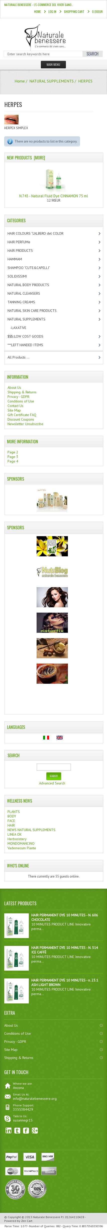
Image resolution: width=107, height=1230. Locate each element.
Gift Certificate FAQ (22, 415)
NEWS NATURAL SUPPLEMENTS (31, 830)
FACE (11, 820)
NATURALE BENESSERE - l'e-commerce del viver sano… (38, 5)
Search (14, 755)
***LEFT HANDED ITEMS (31, 345)
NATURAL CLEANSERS (28, 293)
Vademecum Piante (22, 848)
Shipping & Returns (22, 392)
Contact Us (15, 405)
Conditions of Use (21, 401)
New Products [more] (26, 158)
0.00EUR (97, 11)
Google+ (35, 1131)
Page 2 (13, 452)
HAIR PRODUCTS (25, 250)
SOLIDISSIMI (21, 276)
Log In (52, 11)
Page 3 (13, 456)
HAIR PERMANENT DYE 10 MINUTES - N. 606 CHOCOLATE (64, 917)
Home (37, 11)
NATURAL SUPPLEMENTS (51, 81)
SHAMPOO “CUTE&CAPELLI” (34, 267)
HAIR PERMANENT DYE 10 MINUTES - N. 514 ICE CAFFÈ (64, 949)
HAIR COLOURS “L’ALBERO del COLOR (41, 233)
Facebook (26, 1131)
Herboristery (17, 839)
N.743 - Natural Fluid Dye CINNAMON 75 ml (53, 181)
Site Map (14, 410)
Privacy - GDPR (18, 396)
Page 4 (13, 461)
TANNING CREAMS (26, 302)
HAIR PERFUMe (23, 242)
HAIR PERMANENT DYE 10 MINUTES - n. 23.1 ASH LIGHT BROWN (64, 982)
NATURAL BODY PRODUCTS (34, 285)
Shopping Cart (74, 11)
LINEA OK (15, 834)
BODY (12, 816)
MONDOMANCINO (21, 843)
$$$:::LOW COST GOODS (30, 336)
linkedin (9, 1131)
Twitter (17, 1131)
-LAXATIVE (21, 327)
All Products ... (18, 357)
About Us (14, 387)
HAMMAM (19, 259)
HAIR (11, 825)
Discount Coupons (21, 419)
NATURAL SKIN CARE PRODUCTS (36, 310)
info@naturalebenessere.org (35, 1098)
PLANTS (14, 811)
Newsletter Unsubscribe (25, 424)
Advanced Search (52, 783)
